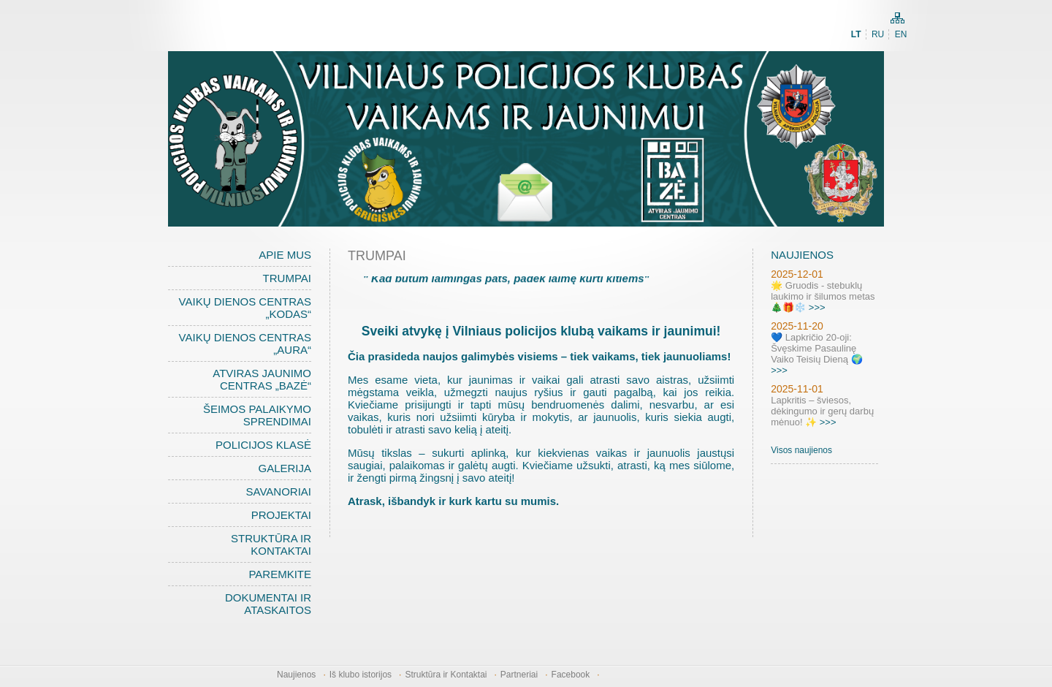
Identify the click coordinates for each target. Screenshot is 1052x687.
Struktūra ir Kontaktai (271, 544)
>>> (817, 307)
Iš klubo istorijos (360, 674)
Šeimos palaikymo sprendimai (257, 415)
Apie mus (285, 254)
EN (901, 34)
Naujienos (296, 674)
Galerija (284, 468)
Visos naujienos (801, 450)
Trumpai (287, 278)
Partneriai (519, 674)
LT (856, 34)
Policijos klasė (263, 445)
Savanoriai (278, 491)
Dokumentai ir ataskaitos (268, 603)
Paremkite (279, 574)
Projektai (281, 515)
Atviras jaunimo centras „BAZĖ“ (262, 379)
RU (878, 34)
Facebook (571, 674)
